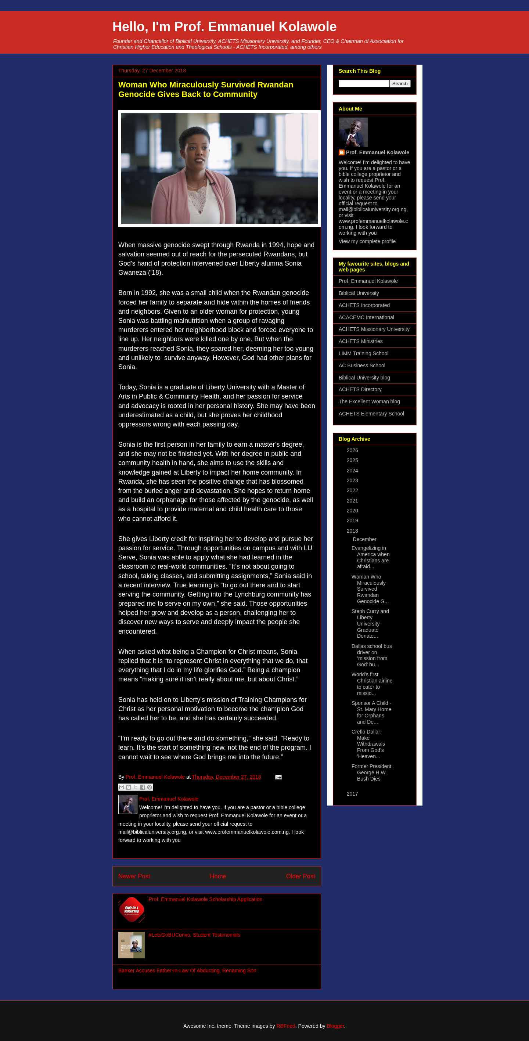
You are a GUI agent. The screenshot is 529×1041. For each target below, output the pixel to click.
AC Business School (362, 365)
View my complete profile (367, 241)
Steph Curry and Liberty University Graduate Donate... (370, 623)
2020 (353, 511)
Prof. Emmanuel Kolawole (377, 152)
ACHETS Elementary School (371, 414)
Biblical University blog (364, 378)
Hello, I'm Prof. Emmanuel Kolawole (224, 26)
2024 (353, 470)
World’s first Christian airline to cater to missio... (372, 683)
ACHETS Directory (360, 389)
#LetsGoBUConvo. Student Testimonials (195, 935)
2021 (353, 501)
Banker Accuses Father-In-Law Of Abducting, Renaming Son (187, 970)
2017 (353, 794)
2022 (353, 490)
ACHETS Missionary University (374, 329)
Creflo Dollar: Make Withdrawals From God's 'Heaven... (368, 744)
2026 (353, 450)
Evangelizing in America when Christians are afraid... (371, 557)
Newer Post (134, 876)
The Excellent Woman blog (369, 401)
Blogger (335, 1026)
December (365, 539)
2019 (353, 520)
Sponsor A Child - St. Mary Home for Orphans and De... (371, 712)
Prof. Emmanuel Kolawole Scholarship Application (206, 899)
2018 (353, 531)
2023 (353, 480)
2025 (353, 460)
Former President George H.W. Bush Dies (371, 772)
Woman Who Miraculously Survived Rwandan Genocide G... (370, 589)
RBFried (285, 1026)
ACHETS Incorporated (364, 305)
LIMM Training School (363, 353)
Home (218, 876)
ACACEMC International (366, 317)
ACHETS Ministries (361, 341)
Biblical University (359, 293)
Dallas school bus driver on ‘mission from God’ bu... (372, 655)
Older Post (300, 876)
